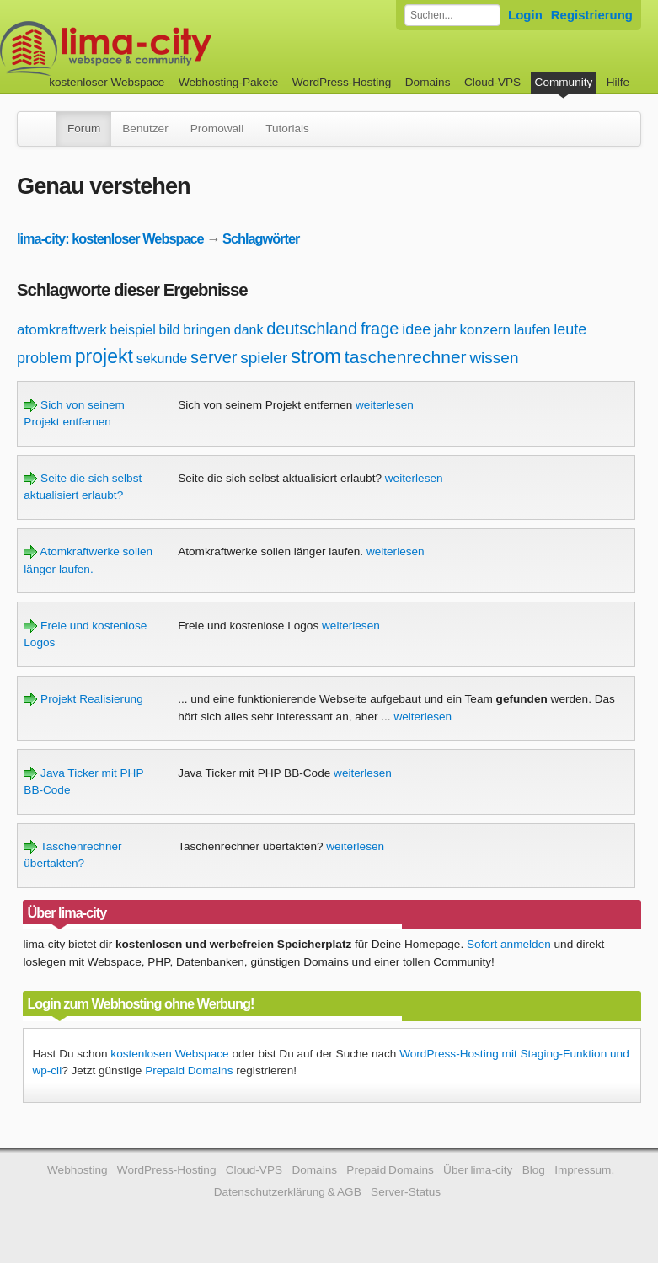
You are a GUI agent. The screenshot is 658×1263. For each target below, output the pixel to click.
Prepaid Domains (189, 1070)
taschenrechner (406, 357)
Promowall (216, 128)
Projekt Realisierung (83, 699)
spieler (263, 358)
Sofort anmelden (509, 944)
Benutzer (145, 128)
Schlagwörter (260, 238)
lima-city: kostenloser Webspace (110, 238)
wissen (493, 358)
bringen (207, 330)
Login (525, 15)
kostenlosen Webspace (169, 1053)
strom (316, 356)
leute (570, 329)
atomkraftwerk (62, 330)
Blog (533, 1170)
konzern (485, 330)
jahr (445, 330)
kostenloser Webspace (106, 82)
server (214, 357)
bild (169, 330)
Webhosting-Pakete (228, 82)
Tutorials (287, 128)
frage (380, 328)
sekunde (162, 358)
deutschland (311, 328)
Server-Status (406, 1191)
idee (416, 329)
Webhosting (77, 1170)
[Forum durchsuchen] (452, 15)
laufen (532, 330)
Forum (83, 128)
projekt (104, 356)
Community (564, 82)
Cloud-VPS (492, 82)
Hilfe (618, 82)
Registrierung (592, 15)
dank (249, 330)
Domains (428, 82)
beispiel (133, 330)
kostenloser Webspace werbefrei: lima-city (168, 48)
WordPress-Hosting (342, 82)
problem (44, 358)
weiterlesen (385, 405)
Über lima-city (477, 1170)
